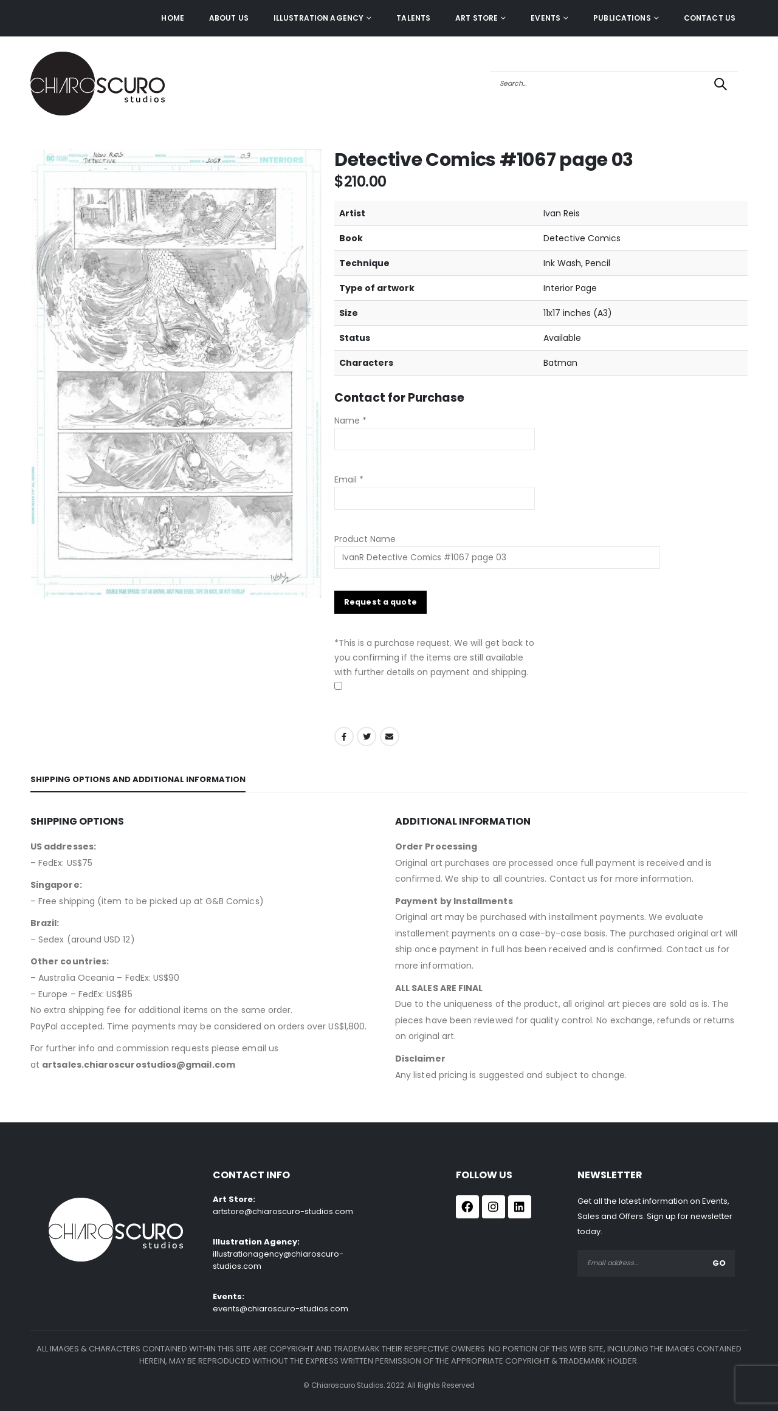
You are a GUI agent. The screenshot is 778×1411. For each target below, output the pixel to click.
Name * (350, 420)
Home (172, 18)
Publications (621, 18)
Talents (413, 18)
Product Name (497, 548)
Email (389, 736)
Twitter (366, 736)
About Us (229, 18)
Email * (348, 479)
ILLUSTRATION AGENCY (318, 18)
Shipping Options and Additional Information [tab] (138, 779)
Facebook (344, 736)
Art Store (476, 18)
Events (545, 18)
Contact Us (709, 18)
